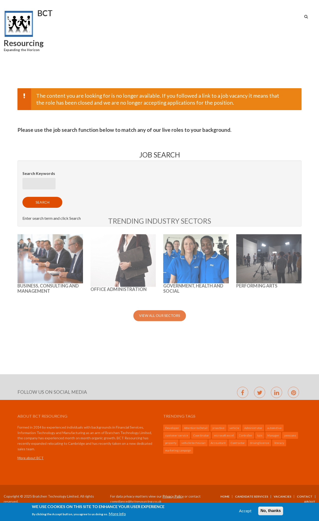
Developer (172, 428)
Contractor (238, 443)
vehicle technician (193, 443)
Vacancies (282, 496)
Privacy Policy (173, 496)
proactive (218, 428)
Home (225, 496)
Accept (245, 512)
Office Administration (118, 223)
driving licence (259, 443)
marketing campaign (178, 450)
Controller (245, 435)
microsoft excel (224, 435)
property (170, 443)
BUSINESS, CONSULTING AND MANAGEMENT (48, 222)
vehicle (234, 428)
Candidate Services (251, 496)
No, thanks (270, 513)
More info (117, 515)
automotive (274, 428)
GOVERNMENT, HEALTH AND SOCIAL (193, 222)
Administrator (253, 428)
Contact (305, 496)
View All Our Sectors (159, 249)
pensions (290, 435)
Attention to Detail (195, 428)
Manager (273, 435)
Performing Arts (256, 220)
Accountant (218, 443)
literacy (279, 443)
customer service (176, 435)
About (309, 501)
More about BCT (30, 458)
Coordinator (201, 435)
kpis (259, 435)
